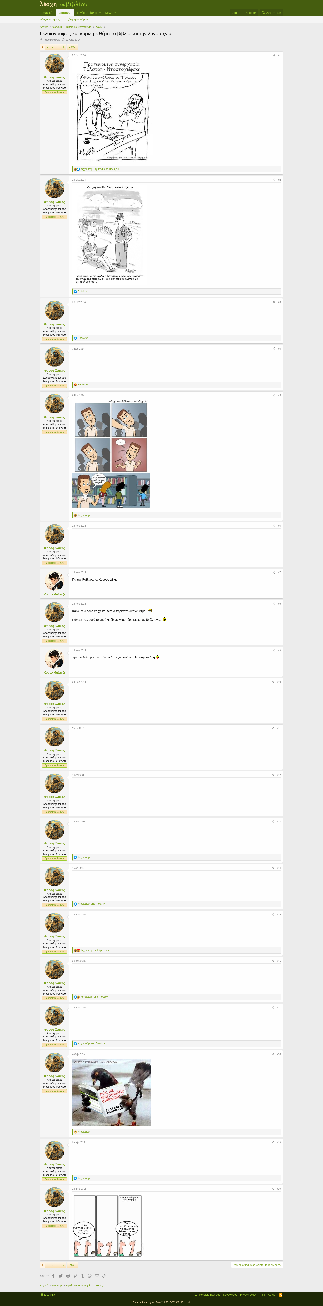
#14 (279, 868)
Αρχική (48, 12)
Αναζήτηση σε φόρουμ (76, 19)
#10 (279, 682)
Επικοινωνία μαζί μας (207, 1294)
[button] (100, 12)
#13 (279, 821)
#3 (279, 302)
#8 (279, 603)
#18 (279, 1054)
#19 (279, 1142)
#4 (279, 348)
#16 (279, 961)
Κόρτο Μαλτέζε (55, 594)
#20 (279, 1188)
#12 (279, 775)
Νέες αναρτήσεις (50, 19)
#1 (279, 55)
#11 (279, 728)
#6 (279, 525)
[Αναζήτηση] (271, 12)
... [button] (58, 46)
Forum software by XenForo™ (162, 1302)
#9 (279, 650)
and (92, 903)
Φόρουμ (65, 12)
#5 (279, 395)
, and (100, 169)
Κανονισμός (230, 1294)
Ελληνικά (48, 1294)
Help (262, 1294)
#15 (279, 914)
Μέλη (108, 12)
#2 (279, 179)
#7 (279, 572)
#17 (279, 1007)
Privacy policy (248, 1294)
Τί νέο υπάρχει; (87, 12)
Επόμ (72, 46)
